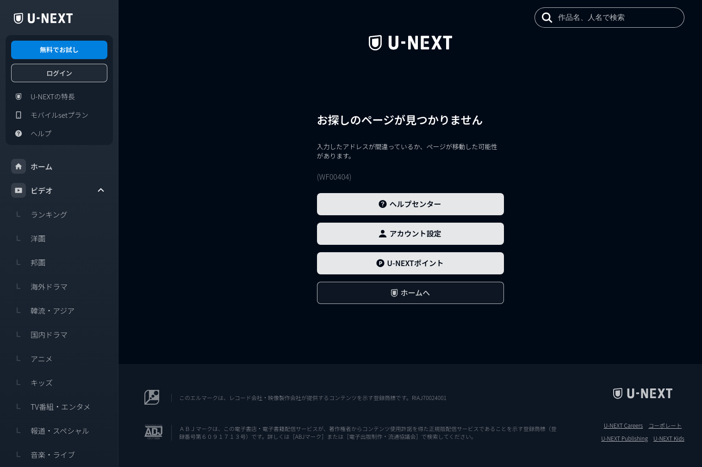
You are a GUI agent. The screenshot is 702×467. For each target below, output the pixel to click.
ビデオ (58, 190)
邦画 (28, 262)
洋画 (28, 238)
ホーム (32, 166)
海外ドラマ (39, 286)
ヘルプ (31, 133)
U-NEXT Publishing (624, 438)
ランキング (39, 214)
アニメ (32, 358)
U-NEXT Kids (668, 438)
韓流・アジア (43, 310)
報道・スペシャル (50, 430)
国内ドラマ (39, 334)
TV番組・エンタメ (51, 406)
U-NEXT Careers (623, 425)
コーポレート (665, 425)
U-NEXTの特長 (43, 96)
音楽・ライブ (43, 454)
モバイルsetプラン (49, 115)
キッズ (32, 382)
